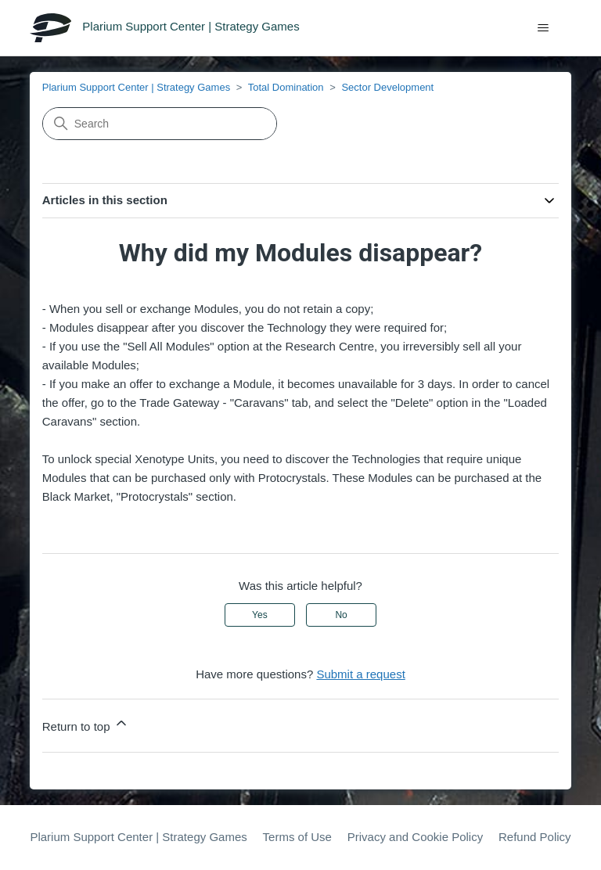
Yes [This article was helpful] (260, 614)
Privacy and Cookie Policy (415, 836)
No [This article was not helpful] (341, 614)
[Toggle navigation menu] (543, 28)
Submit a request (360, 674)
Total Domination (286, 87)
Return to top (85, 724)
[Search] (159, 123)
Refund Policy (534, 836)
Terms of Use (297, 836)
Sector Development (387, 87)
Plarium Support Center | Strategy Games (136, 87)
